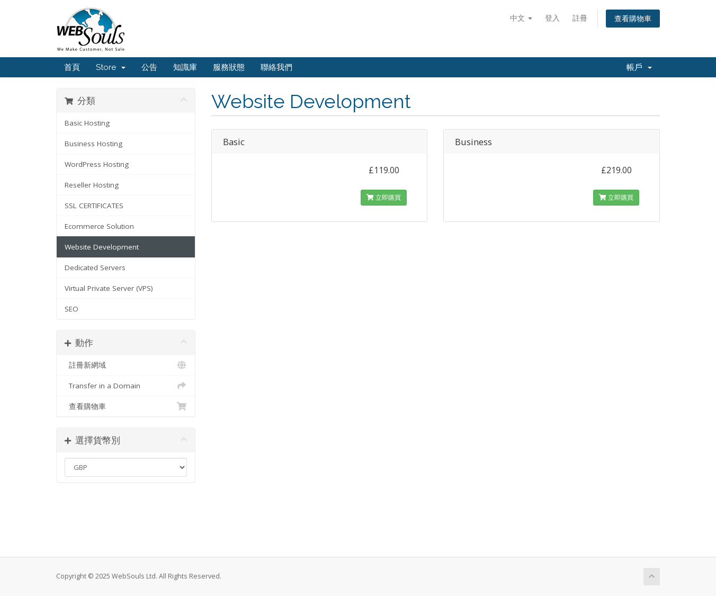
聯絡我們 (276, 67)
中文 (521, 18)
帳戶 (639, 67)
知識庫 (185, 67)
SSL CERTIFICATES (94, 205)
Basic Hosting (87, 123)
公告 (149, 67)
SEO (71, 309)
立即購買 (383, 197)
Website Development (102, 247)
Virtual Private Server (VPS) (109, 288)
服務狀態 (229, 67)
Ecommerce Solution (99, 226)
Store (111, 67)
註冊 (579, 18)
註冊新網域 (126, 365)
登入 (552, 18)
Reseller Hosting (92, 185)
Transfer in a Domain (126, 385)
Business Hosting (93, 143)
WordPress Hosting (97, 164)
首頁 (72, 67)
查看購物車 (632, 18)
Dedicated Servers (95, 267)
